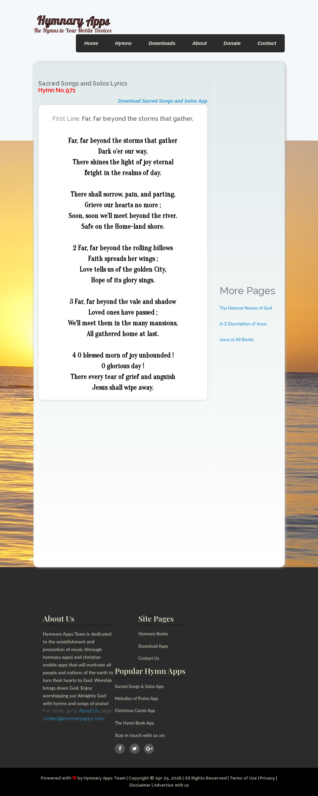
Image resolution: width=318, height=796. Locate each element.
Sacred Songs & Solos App (142, 686)
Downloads (161, 43)
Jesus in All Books (237, 339)
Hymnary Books (154, 633)
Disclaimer (139, 785)
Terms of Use (244, 778)
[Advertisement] (250, 177)
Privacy (270, 778)
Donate (232, 43)
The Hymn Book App (136, 723)
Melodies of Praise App (139, 698)
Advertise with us (172, 785)
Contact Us (150, 658)
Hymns (123, 43)
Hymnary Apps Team (103, 778)
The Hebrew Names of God (246, 308)
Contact (267, 43)
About (199, 43)
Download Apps (154, 646)
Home (91, 43)
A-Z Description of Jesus (243, 323)
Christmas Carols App (137, 710)
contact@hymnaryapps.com (73, 718)
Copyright (138, 778)
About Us (89, 710)
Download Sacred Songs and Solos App (163, 101)
